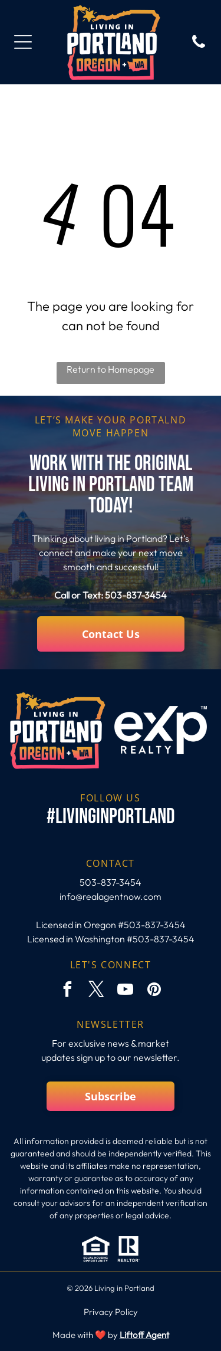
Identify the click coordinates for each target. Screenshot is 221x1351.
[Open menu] (23, 42)
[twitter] (96, 991)
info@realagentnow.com (110, 896)
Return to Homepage (110, 369)
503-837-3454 (136, 595)
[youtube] (125, 991)
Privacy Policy (111, 1311)
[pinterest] (154, 991)
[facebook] (67, 991)
